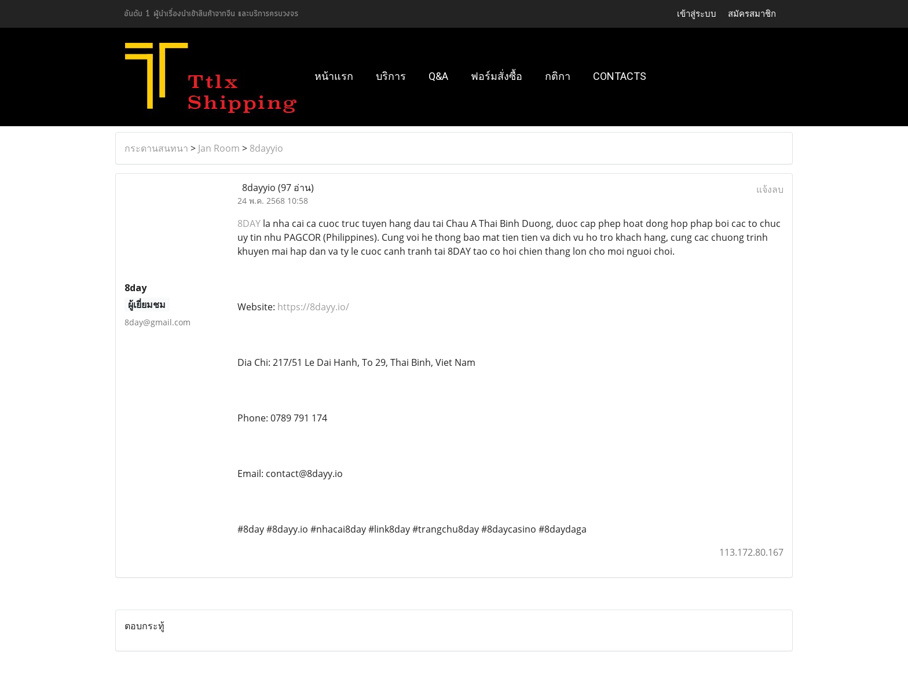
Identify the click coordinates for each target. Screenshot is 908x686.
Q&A (438, 76)
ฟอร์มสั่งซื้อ (496, 76)
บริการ (391, 76)
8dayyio (266, 148)
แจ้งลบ (769, 189)
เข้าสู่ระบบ (696, 13)
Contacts (619, 76)
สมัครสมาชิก (752, 13)
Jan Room (219, 148)
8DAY (249, 223)
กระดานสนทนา (156, 148)
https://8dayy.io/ (313, 306)
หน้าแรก (333, 76)
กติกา (557, 76)
